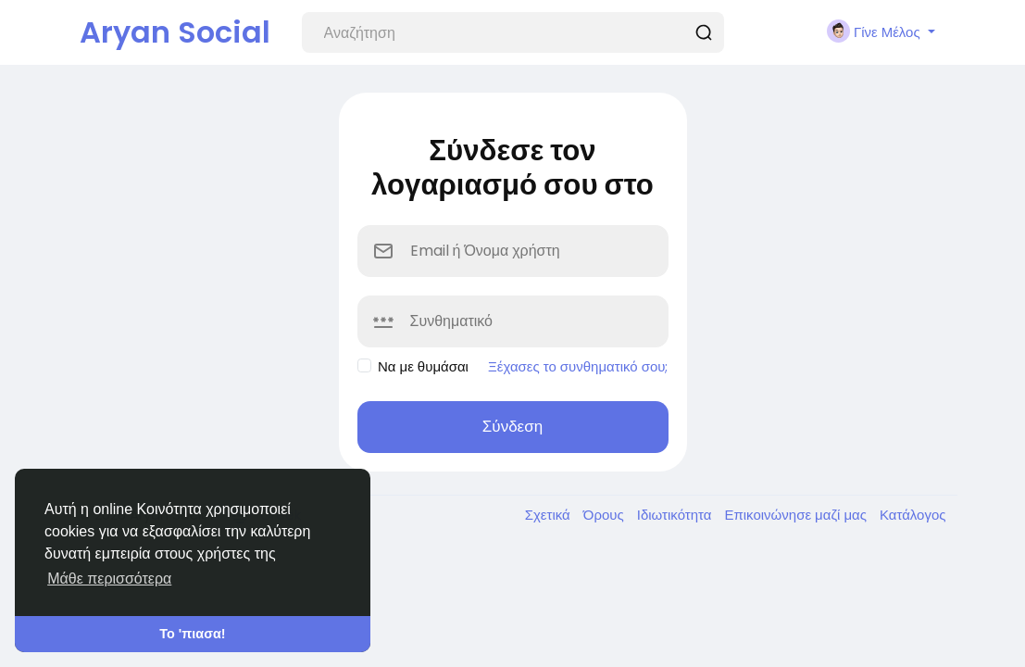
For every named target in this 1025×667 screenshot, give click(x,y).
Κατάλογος (913, 514)
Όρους (605, 514)
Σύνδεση (512, 426)
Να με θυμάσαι (423, 366)
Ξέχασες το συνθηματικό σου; (578, 366)
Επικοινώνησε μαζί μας (796, 514)
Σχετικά (549, 514)
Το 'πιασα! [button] (192, 633)
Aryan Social (175, 32)
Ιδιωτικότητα (676, 514)
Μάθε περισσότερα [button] (109, 578)
